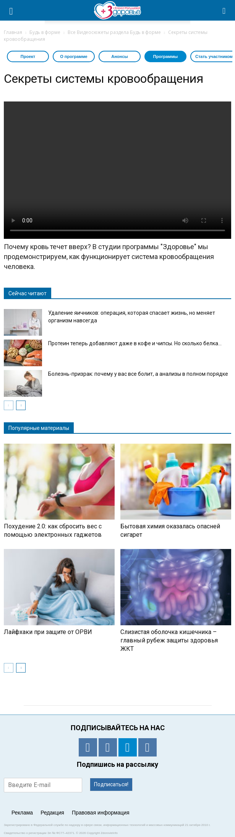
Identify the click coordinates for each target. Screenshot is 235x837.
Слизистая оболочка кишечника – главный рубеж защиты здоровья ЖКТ (169, 640)
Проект (28, 56)
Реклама (22, 813)
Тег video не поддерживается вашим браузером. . (117, 170)
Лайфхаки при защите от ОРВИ (48, 632)
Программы (165, 56)
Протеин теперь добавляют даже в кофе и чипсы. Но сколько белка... (135, 343)
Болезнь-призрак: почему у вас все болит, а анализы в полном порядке (138, 374)
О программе (74, 56)
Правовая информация (101, 813)
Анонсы (119, 56)
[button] (224, 10)
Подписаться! (111, 784)
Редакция (52, 813)
